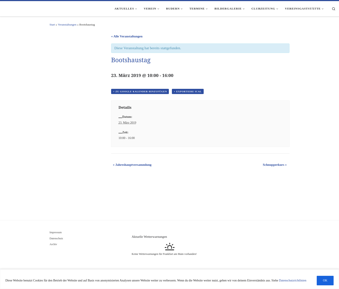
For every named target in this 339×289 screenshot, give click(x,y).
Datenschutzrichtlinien (292, 280)
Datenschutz (56, 238)
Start (52, 24)
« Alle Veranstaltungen (126, 36)
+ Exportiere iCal (188, 91)
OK (325, 280)
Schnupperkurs (275, 164)
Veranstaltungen (67, 24)
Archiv (53, 244)
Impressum (56, 232)
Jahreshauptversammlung (132, 164)
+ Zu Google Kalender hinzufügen (140, 91)
